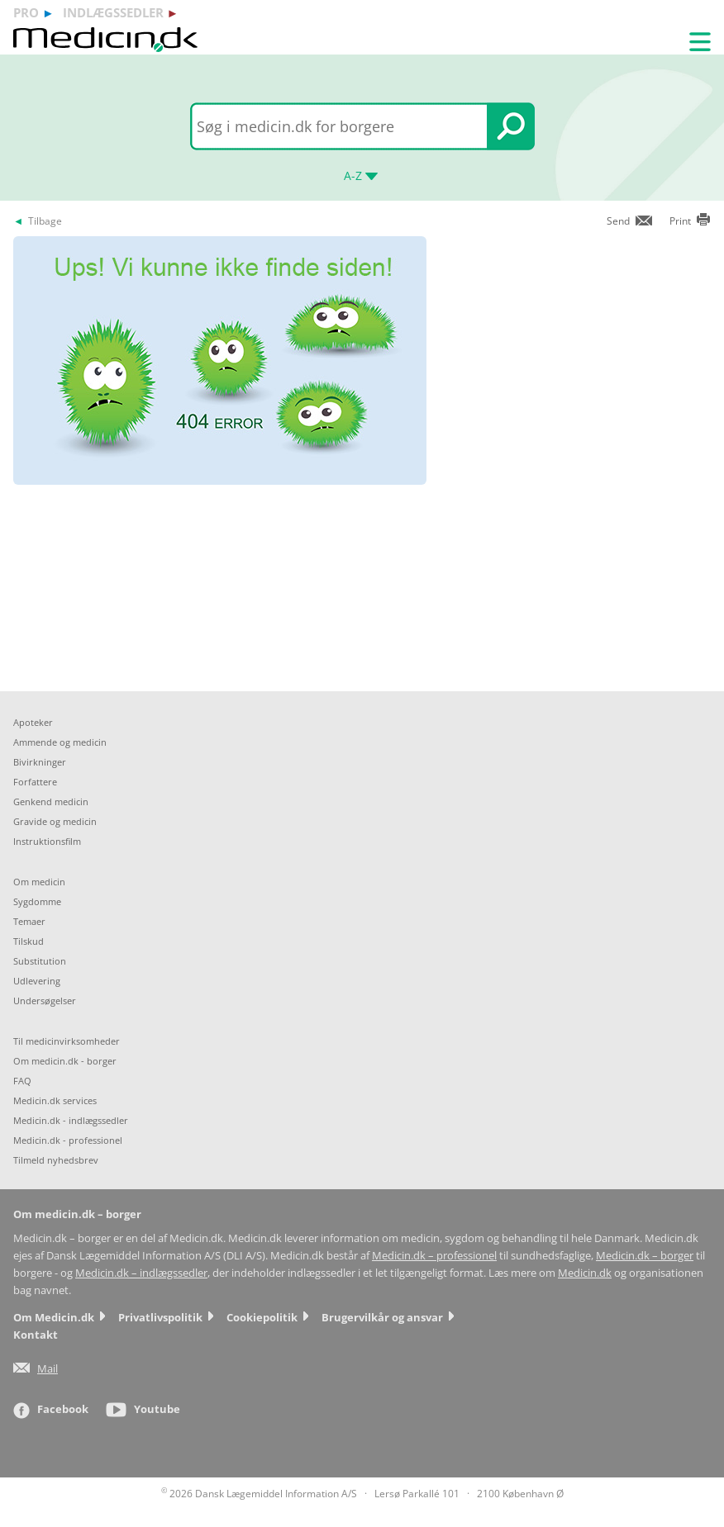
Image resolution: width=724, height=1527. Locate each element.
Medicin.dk (585, 1273)
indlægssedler (113, 12)
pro (26, 12)
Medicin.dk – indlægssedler (141, 1273)
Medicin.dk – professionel (434, 1256)
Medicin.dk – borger (644, 1256)
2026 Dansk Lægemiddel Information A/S (259, 1494)
